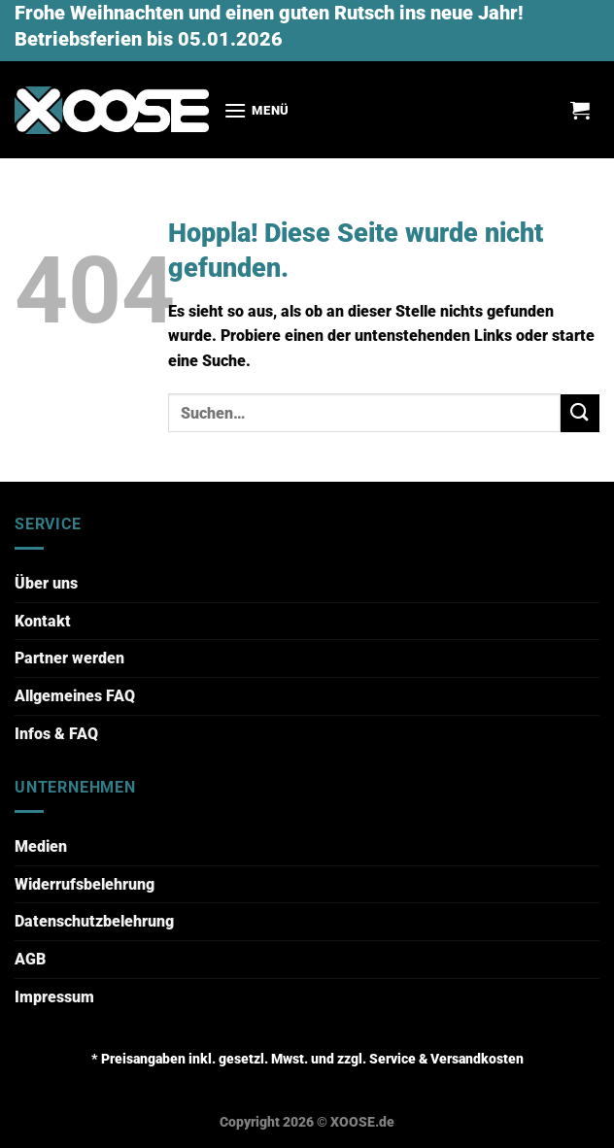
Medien (41, 846)
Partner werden (69, 658)
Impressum (54, 997)
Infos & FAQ (56, 734)
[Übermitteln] (580, 413)
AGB (30, 959)
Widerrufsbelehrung (84, 884)
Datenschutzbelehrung (94, 921)
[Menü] (256, 110)
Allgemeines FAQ (75, 696)
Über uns (46, 583)
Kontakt (43, 621)
